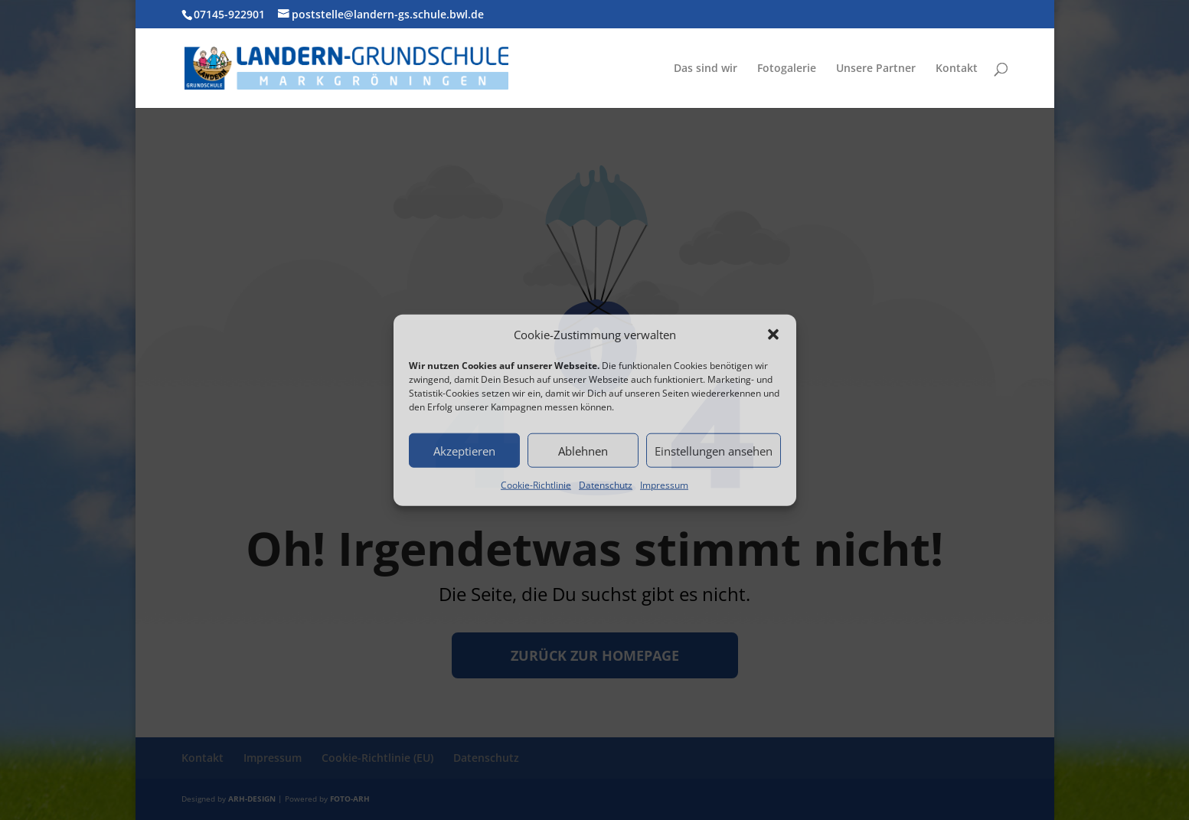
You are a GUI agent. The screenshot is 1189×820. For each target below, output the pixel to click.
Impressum (664, 485)
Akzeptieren (464, 451)
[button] (773, 334)
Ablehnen (583, 451)
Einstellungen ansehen (714, 451)
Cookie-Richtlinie (536, 485)
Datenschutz (605, 485)
